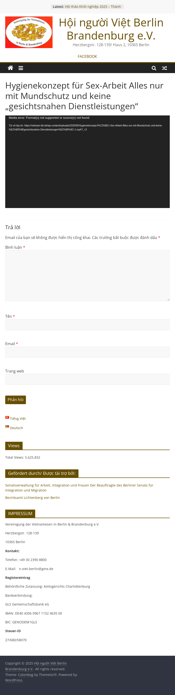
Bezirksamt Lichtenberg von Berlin (32, 497)
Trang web (14, 371)
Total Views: (15, 457)
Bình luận (15, 247)
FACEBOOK (87, 56)
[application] (87, 161)
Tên (10, 316)
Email (11, 343)
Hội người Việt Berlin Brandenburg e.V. (111, 29)
